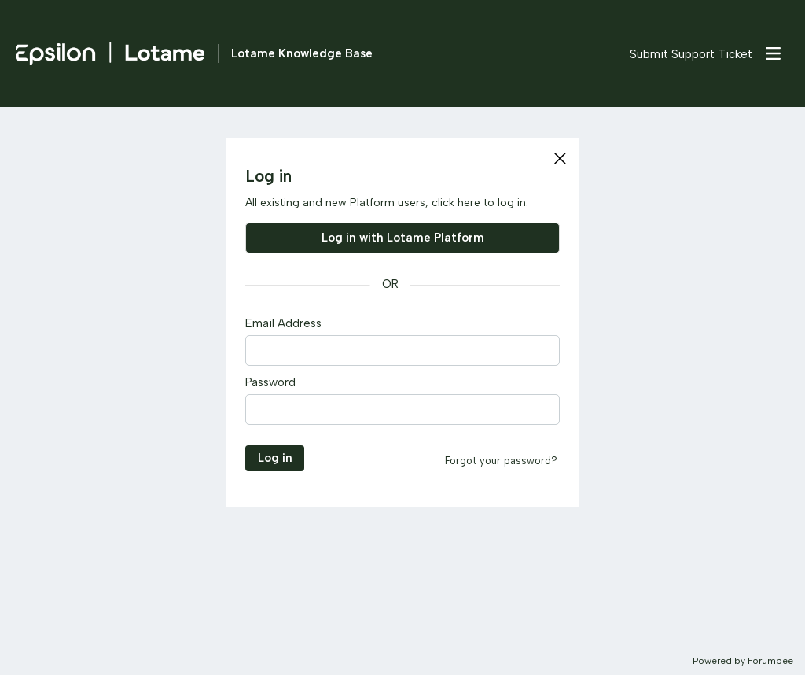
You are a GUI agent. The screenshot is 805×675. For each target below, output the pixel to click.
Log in (275, 458)
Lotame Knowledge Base (302, 53)
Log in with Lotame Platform (403, 238)
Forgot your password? (501, 461)
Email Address (283, 323)
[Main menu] (773, 53)
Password (270, 382)
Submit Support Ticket (691, 54)
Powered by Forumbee (743, 660)
